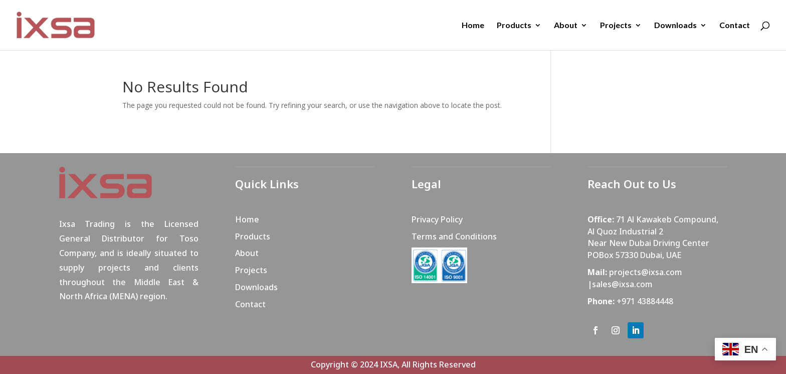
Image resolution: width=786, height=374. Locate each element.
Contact (734, 26)
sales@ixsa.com (622, 284)
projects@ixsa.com (645, 272)
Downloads (675, 26)
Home (473, 26)
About (565, 26)
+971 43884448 (645, 301)
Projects (616, 26)
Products (514, 26)
